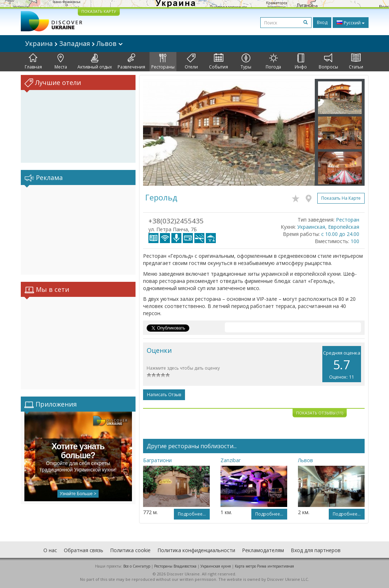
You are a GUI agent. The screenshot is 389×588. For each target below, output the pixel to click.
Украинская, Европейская (328, 226)
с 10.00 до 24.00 (340, 234)
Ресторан (347, 219)
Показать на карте (341, 198)
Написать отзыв (164, 395)
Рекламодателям (263, 550)
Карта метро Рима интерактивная (264, 566)
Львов (305, 460)
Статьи (356, 61)
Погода (273, 61)
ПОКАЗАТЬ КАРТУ (98, 11)
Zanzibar (230, 460)
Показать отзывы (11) (319, 413)
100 (355, 241)
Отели (191, 61)
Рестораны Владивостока (175, 566)
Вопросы (328, 61)
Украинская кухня (215, 566)
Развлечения (131, 61)
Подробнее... (192, 514)
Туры (246, 61)
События (218, 61)
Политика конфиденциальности (196, 550)
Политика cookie (130, 550)
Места (60, 61)
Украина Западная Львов (74, 43)
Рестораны (163, 61)
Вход (322, 22)
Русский (351, 22)
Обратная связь (83, 550)
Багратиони (157, 460)
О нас (50, 550)
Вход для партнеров (316, 550)
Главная (33, 61)
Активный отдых (94, 61)
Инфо (301, 61)
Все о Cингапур (136, 566)
